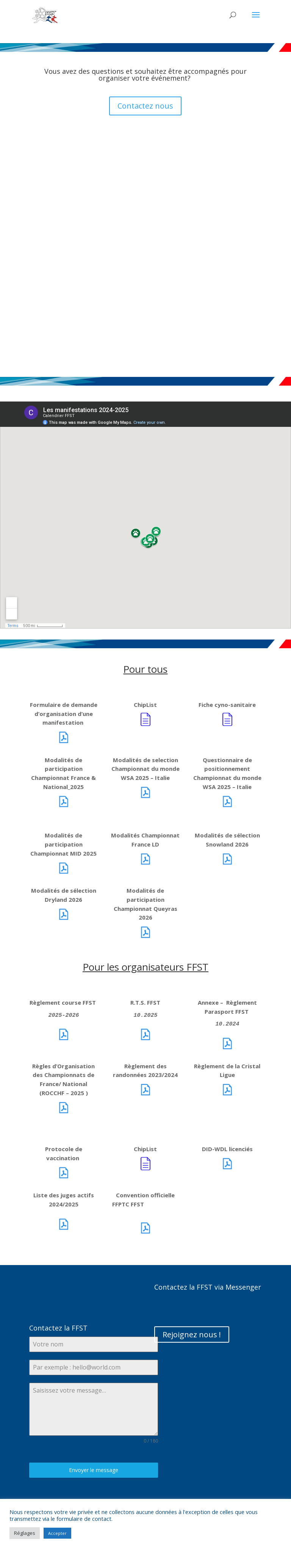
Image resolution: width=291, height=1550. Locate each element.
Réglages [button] (24, 1533)
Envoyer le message (93, 1470)
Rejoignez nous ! (192, 1334)
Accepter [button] (57, 1533)
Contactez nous (145, 106)
